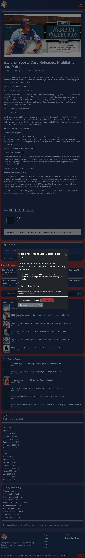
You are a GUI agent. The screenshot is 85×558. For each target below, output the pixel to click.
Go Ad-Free (47, 300)
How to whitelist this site (30, 286)
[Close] (66, 254)
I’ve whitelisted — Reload (29, 300)
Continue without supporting (31, 305)
